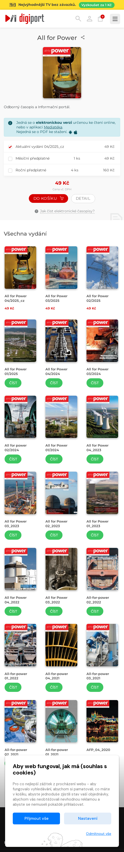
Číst (13, 383)
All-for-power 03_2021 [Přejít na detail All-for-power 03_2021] (97, 676)
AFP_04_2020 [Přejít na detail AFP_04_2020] (98, 750)
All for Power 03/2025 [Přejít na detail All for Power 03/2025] (56, 298)
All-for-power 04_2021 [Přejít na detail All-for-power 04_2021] (56, 676)
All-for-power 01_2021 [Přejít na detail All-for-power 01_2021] (56, 752)
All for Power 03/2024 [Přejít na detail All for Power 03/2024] (97, 371)
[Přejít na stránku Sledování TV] (62, 5)
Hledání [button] (78, 19)
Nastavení (87, 818)
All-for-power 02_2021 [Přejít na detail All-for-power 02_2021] (16, 752)
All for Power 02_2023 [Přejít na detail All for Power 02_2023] (56, 523)
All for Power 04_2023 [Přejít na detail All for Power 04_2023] (97, 447)
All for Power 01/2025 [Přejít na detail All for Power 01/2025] (16, 371)
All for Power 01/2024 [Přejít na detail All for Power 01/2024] (56, 447)
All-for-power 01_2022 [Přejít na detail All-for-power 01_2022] (16, 676)
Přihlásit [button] (89, 19)
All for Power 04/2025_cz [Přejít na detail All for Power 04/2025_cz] (16, 298)
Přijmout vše (36, 818)
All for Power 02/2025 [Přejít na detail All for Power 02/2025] (97, 298)
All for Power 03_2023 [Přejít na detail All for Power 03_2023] (16, 523)
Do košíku (48, 198)
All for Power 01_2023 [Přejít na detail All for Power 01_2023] (97, 523)
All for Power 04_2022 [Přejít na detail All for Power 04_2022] (16, 599)
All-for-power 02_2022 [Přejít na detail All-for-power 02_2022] (97, 599)
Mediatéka (53, 127)
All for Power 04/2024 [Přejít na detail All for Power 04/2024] (56, 371)
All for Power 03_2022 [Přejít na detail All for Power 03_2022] (56, 599)
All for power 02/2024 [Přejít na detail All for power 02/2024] (16, 447)
